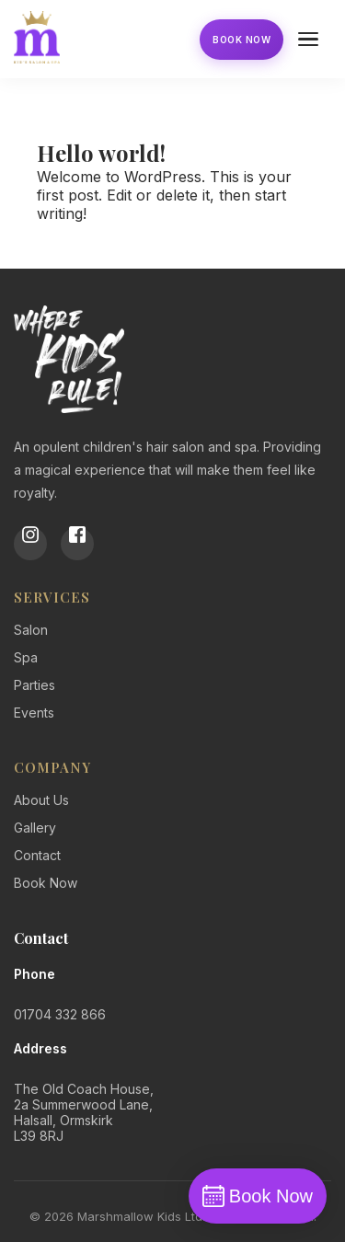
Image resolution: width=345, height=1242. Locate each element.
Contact (37, 855)
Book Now (241, 39)
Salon (31, 630)
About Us (41, 800)
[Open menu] (311, 39)
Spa (26, 657)
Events (34, 712)
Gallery (35, 827)
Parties (34, 685)
